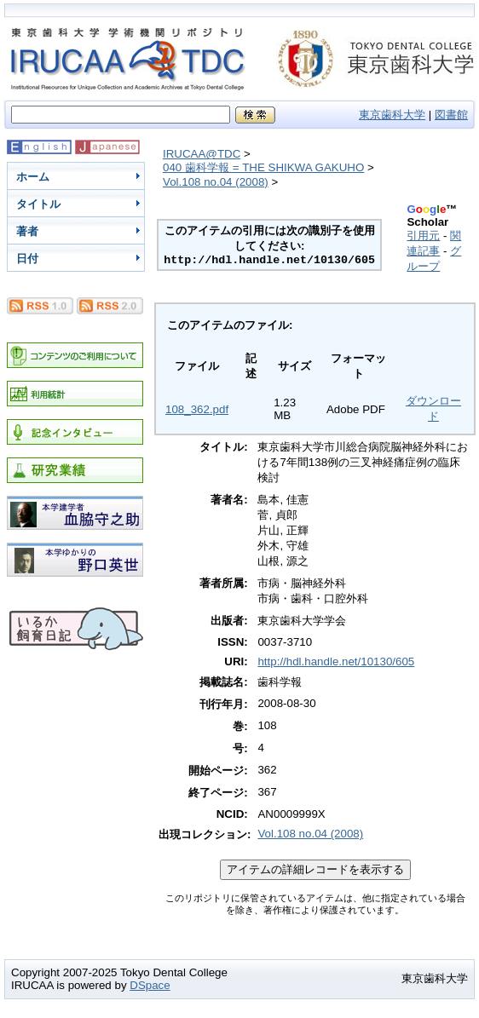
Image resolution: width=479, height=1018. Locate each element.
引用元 (423, 235)
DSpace (150, 985)
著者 (27, 231)
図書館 (451, 114)
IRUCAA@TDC (201, 153)
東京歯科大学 (392, 114)
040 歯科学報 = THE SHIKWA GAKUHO (263, 167)
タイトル (38, 204)
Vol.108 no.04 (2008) (215, 181)
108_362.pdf (196, 409)
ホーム (32, 176)
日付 (27, 258)
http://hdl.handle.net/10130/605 (335, 661)
